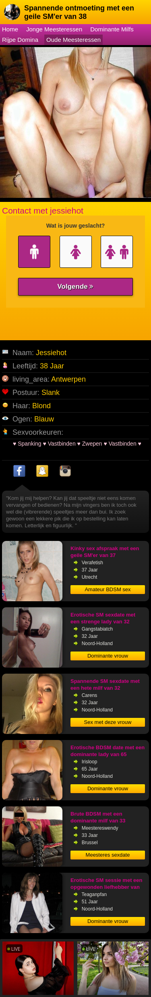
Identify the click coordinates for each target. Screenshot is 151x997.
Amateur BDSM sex (107, 589)
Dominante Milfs (112, 29)
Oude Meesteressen (73, 39)
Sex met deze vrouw (108, 722)
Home (10, 29)
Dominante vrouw (107, 656)
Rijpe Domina (20, 39)
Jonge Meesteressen (54, 29)
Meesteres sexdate (108, 855)
